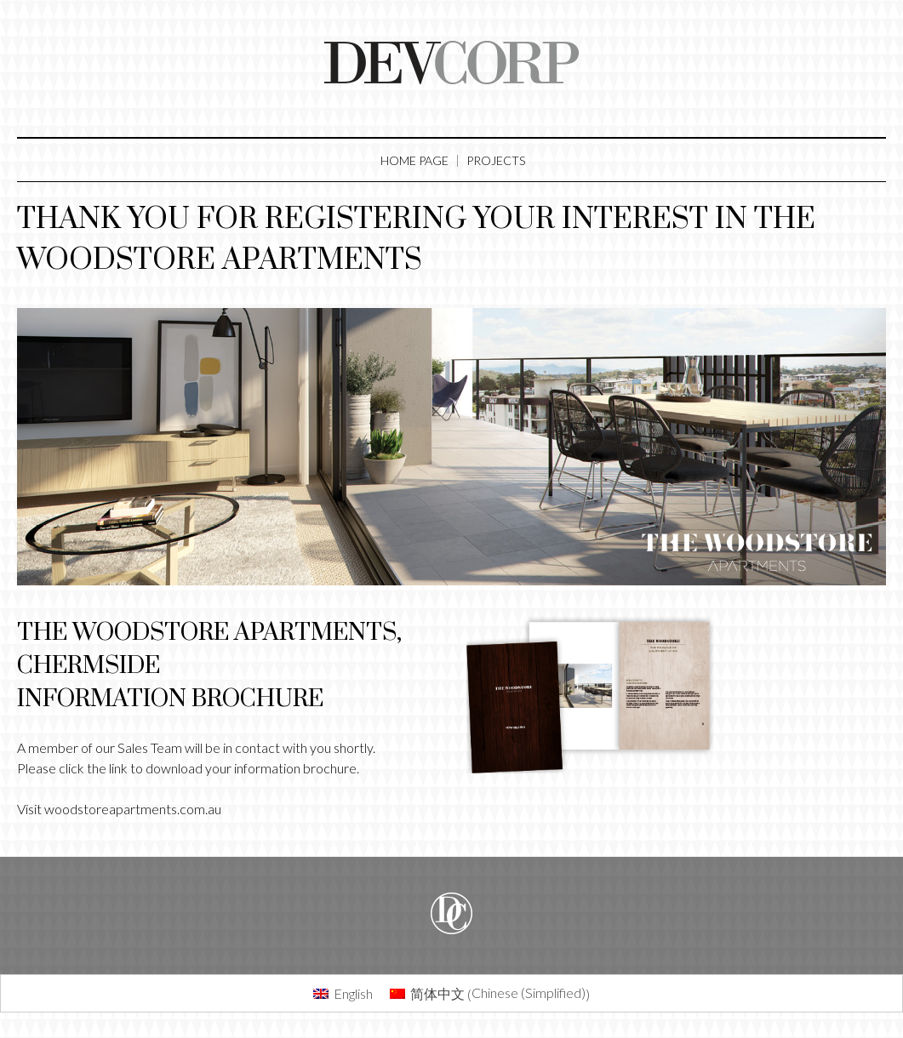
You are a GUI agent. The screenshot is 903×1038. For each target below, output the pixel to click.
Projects (495, 161)
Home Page (414, 161)
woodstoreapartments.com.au (132, 809)
